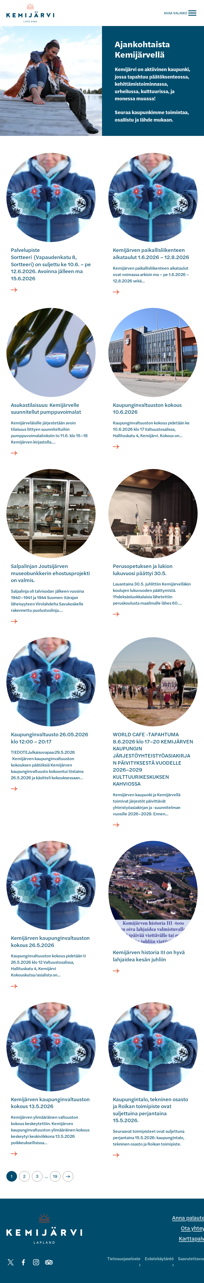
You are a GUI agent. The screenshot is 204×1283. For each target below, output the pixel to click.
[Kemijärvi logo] (44, 1228)
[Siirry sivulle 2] (24, 1176)
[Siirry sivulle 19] (55, 1176)
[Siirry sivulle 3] (37, 1176)
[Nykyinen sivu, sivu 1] (11, 1176)
